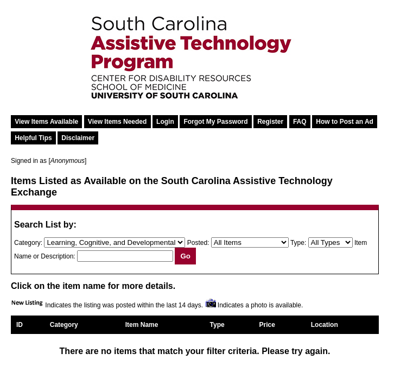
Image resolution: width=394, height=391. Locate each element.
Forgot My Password (215, 121)
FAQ (300, 121)
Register (270, 121)
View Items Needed (117, 121)
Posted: (198, 243)
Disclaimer (77, 138)
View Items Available (46, 121)
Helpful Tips (33, 138)
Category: (28, 243)
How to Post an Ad (344, 121)
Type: (298, 243)
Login (165, 121)
